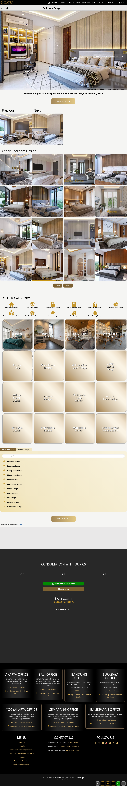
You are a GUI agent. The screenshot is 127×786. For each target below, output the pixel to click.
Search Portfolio (7, 449)
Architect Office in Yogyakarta (21, 722)
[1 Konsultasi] (118, 783)
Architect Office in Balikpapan (105, 720)
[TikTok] (106, 743)
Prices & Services (83, 3)
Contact (111, 2)
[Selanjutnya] (123, 783)
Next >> (68, 285)
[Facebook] (95, 743)
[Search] (124, 2)
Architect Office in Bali (48, 689)
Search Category (24, 449)
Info (104, 3)
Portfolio (55, 3)
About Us (96, 3)
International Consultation (63, 583)
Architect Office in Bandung (79, 691)
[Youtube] (103, 743)
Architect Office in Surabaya (110, 691)
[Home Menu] (49, 2)
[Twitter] (114, 744)
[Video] (108, 783)
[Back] (2, 8)
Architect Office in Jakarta (16, 687)
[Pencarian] (103, 783)
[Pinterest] (110, 743)
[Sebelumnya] (98, 783)
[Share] (113, 783)
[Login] (116, 2)
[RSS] (117, 743)
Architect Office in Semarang (63, 722)
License (19, 524)
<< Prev (57, 285)
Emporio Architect (55, 778)
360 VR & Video (67, 3)
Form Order (63, 589)
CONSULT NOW (63, 519)
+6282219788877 (63, 602)
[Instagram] (99, 743)
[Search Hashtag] (7, 8)
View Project (63, 101)
